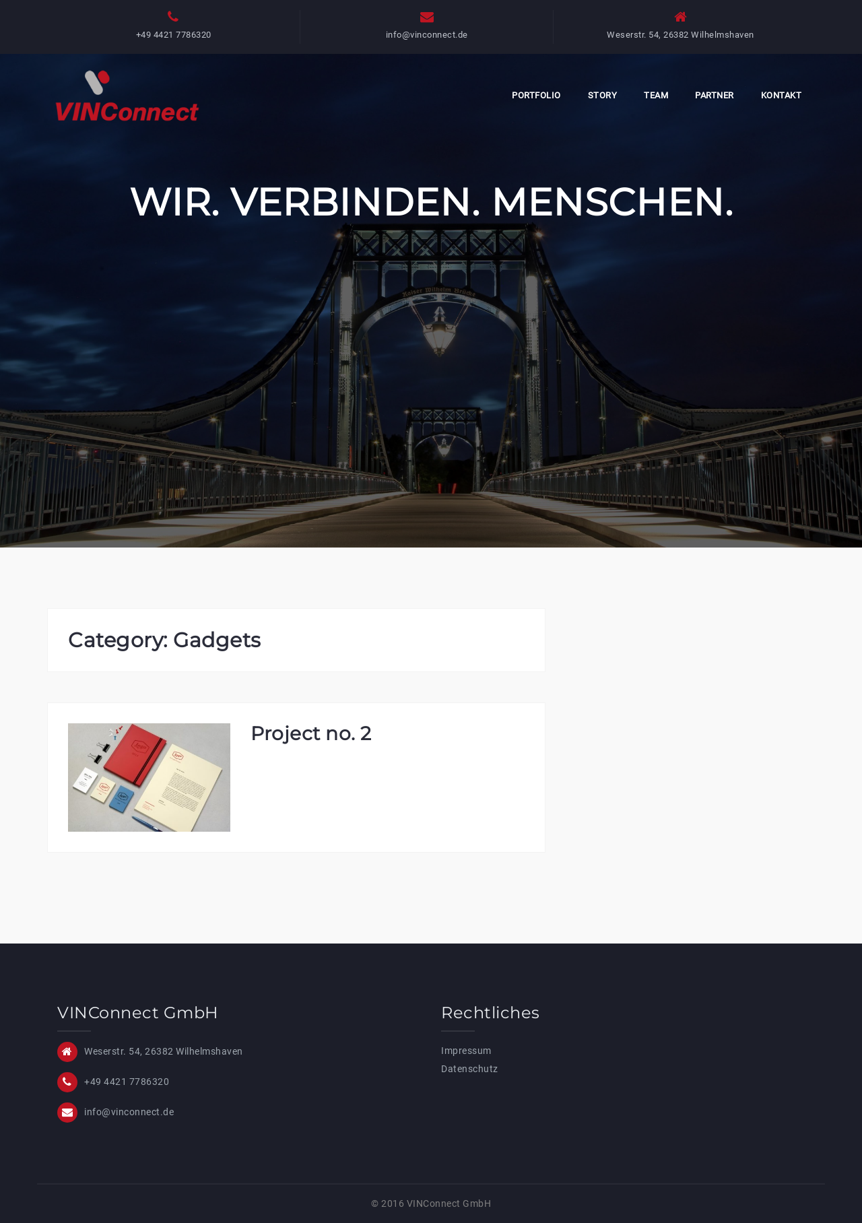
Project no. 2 (311, 733)
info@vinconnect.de (427, 35)
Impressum (466, 1050)
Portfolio (536, 95)
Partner (714, 95)
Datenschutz (469, 1068)
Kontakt (781, 95)
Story (603, 95)
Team (656, 95)
